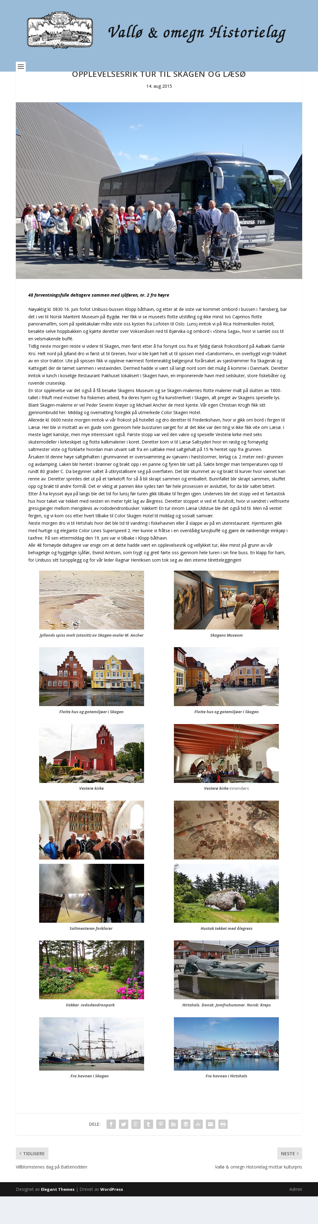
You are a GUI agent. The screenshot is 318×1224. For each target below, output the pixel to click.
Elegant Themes (58, 1217)
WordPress (111, 1217)
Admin (295, 1217)
